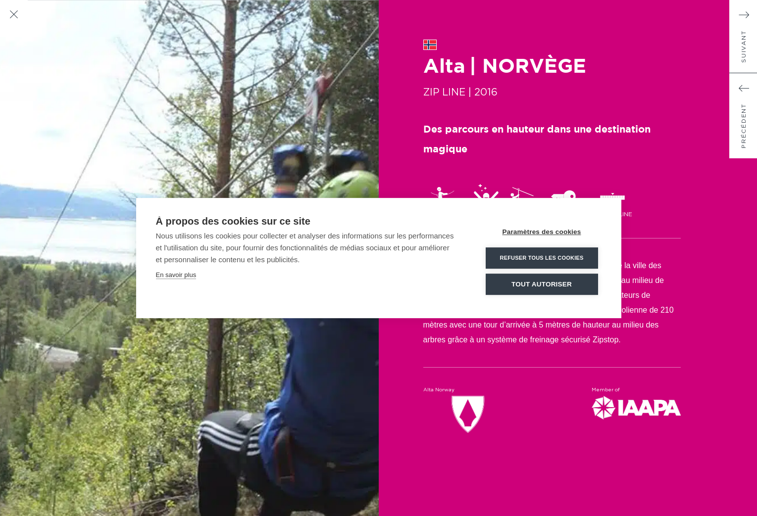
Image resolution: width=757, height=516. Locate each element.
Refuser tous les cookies (541, 257)
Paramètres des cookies (542, 231)
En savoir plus (176, 274)
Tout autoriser (541, 283)
